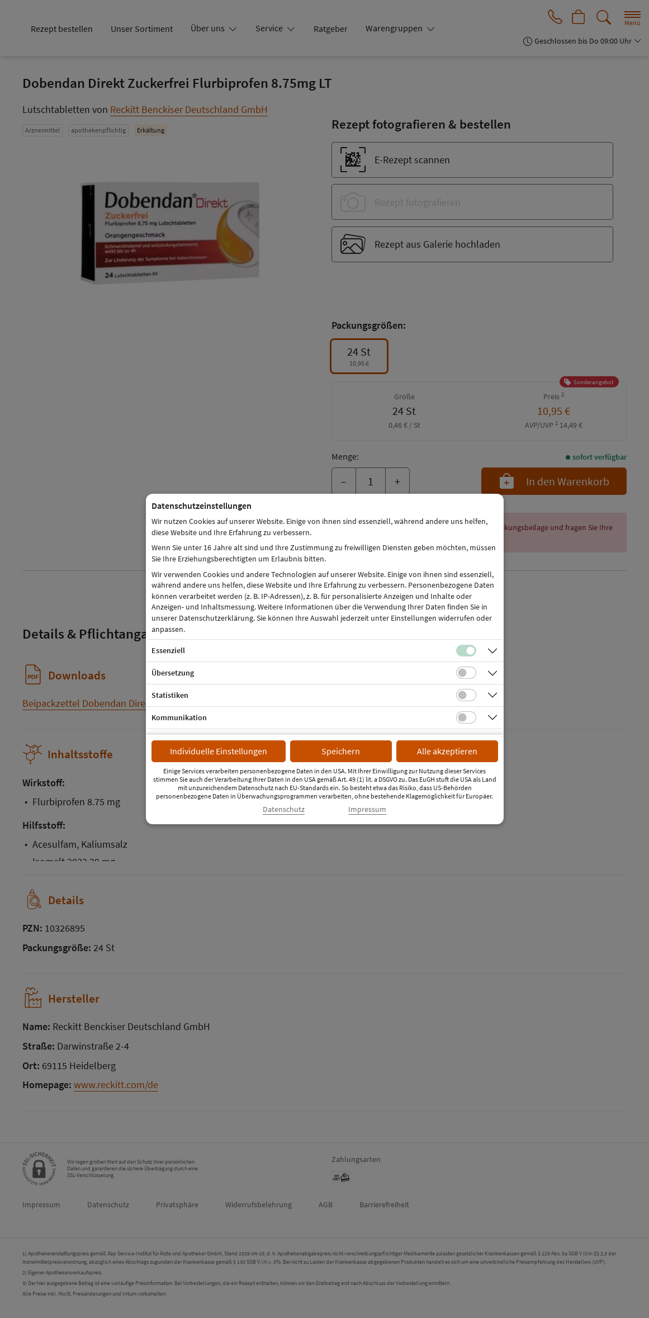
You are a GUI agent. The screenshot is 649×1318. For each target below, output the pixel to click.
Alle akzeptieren (447, 751)
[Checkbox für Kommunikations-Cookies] (466, 717)
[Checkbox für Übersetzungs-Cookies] (466, 673)
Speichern (340, 751)
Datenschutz (284, 809)
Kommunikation (179, 717)
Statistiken (169, 695)
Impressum (367, 809)
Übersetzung (172, 673)
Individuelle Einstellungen (218, 751)
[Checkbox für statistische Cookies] (466, 695)
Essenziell (168, 650)
